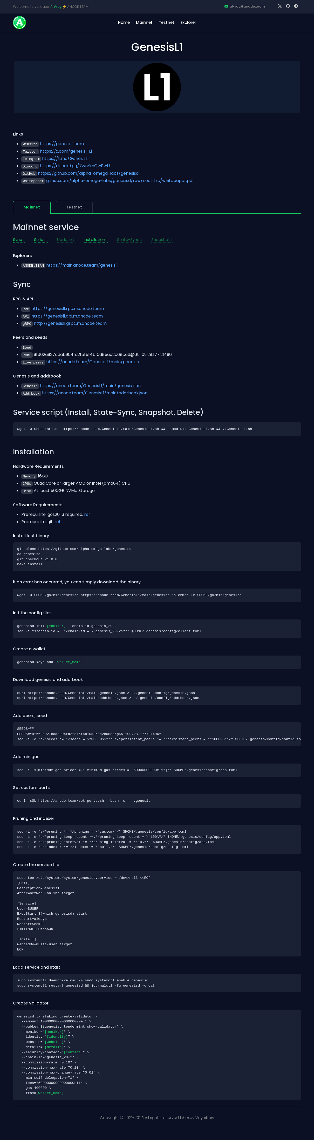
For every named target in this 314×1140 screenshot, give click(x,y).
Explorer (188, 22)
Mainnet (144, 22)
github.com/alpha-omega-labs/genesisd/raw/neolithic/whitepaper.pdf (120, 181)
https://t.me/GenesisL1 (65, 158)
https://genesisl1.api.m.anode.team (67, 316)
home (124, 22)
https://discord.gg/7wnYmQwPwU (75, 166)
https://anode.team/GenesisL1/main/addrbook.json (94, 393)
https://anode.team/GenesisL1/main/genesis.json (90, 386)
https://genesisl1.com (62, 144)
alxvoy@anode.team (244, 6)
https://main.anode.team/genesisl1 (82, 265)
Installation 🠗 (96, 239)
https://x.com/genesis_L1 (66, 151)
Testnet (166, 22)
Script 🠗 (41, 239)
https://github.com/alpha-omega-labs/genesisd (88, 173)
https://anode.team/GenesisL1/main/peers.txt (93, 362)
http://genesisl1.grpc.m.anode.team (70, 323)
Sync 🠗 (19, 239)
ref (87, 514)
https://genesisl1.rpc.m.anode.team (67, 309)
